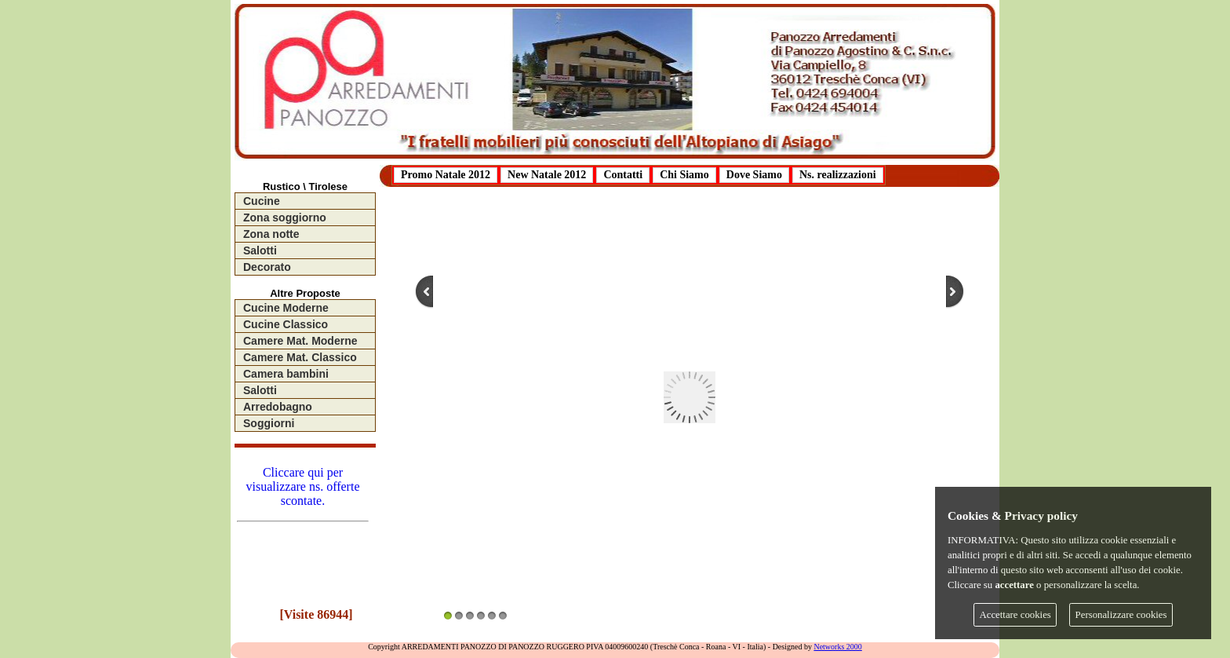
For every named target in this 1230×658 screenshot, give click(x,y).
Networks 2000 (837, 646)
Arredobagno (277, 406)
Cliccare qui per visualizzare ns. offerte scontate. (303, 491)
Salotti (260, 250)
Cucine (261, 201)
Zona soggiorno (284, 217)
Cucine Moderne (286, 308)
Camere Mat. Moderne (300, 340)
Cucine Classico (285, 324)
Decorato (267, 267)
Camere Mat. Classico (300, 357)
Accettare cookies (1015, 614)
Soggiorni (268, 423)
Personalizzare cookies (1121, 614)
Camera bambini (286, 373)
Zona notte (271, 234)
